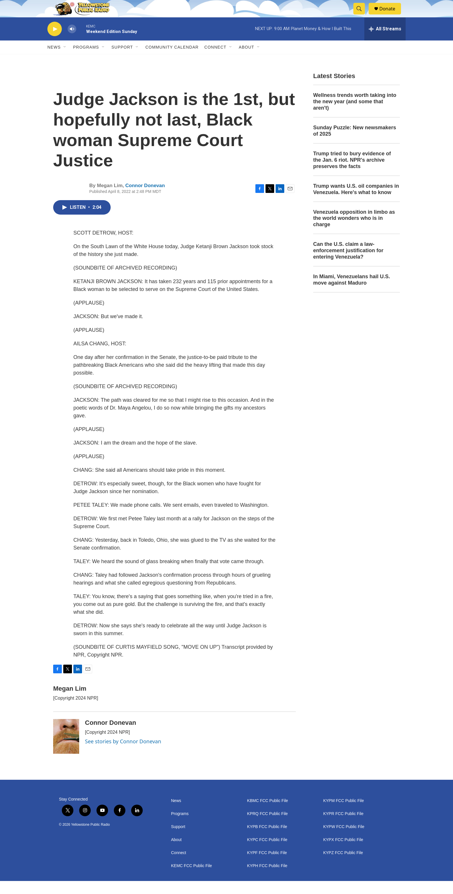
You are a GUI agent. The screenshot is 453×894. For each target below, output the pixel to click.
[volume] (72, 42)
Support (122, 60)
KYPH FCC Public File (267, 879)
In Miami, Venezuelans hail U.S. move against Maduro (351, 293)
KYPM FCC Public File (343, 814)
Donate (391, 15)
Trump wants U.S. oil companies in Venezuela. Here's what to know (356, 202)
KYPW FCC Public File (343, 840)
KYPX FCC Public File (343, 853)
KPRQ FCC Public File (267, 827)
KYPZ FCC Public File (343, 866)
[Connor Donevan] (66, 749)
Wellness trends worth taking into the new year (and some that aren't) (354, 114)
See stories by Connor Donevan (123, 754)
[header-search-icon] (361, 15)
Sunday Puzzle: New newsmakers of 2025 (354, 144)
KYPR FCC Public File (343, 827)
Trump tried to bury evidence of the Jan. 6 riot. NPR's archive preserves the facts (352, 173)
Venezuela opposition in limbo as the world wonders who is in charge (354, 231)
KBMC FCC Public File (267, 814)
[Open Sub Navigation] (65, 60)
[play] (54, 42)
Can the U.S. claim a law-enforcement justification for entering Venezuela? (348, 263)
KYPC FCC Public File (267, 853)
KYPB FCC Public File (267, 840)
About (176, 853)
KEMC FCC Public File (191, 879)
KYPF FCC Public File (267, 866)
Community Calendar (171, 60)
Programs (86, 60)
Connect (215, 60)
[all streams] (385, 42)
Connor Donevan (145, 198)
